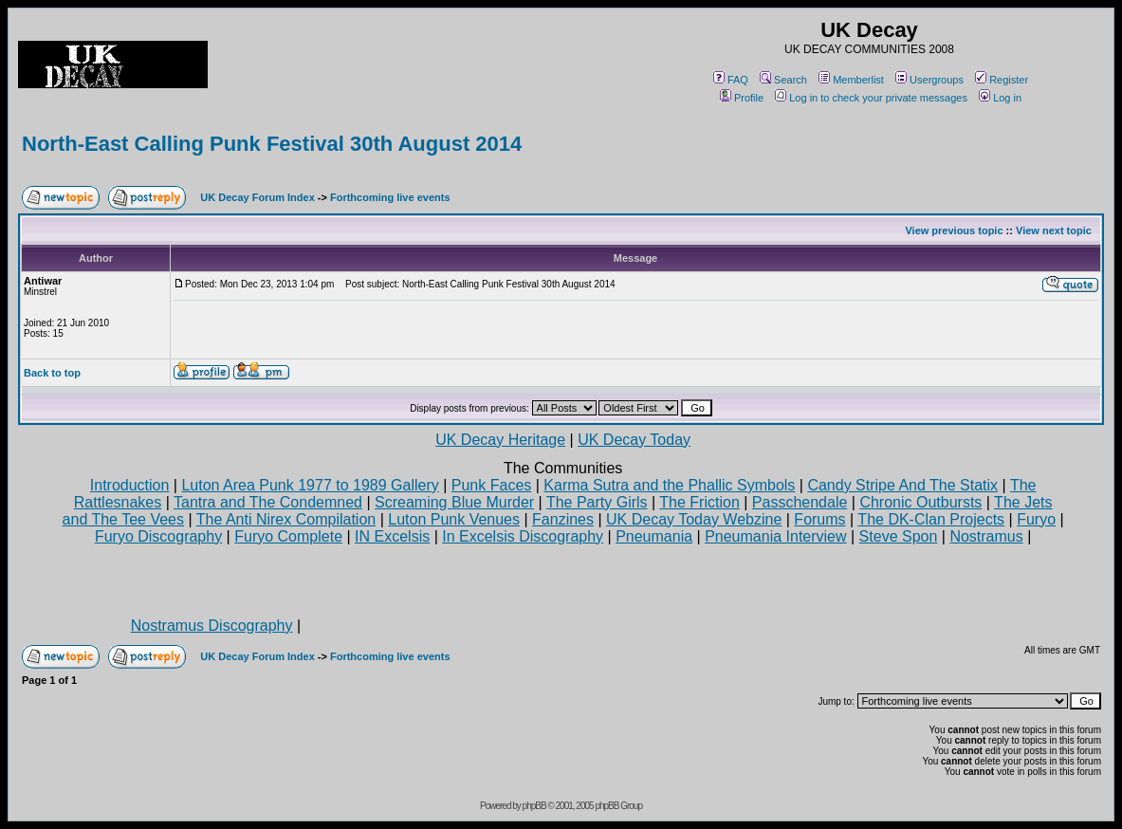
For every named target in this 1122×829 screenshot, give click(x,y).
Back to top (52, 372)
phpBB (534, 806)
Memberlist (851, 79)
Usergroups (929, 79)
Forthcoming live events (390, 197)
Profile (741, 97)
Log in (1000, 97)
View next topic (1054, 230)
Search (783, 79)
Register (1001, 79)
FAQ (730, 79)
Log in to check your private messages (871, 97)
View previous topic (953, 230)
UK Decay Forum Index (257, 197)
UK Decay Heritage (500, 440)
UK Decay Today (634, 440)
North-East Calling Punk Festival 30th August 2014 (272, 144)
